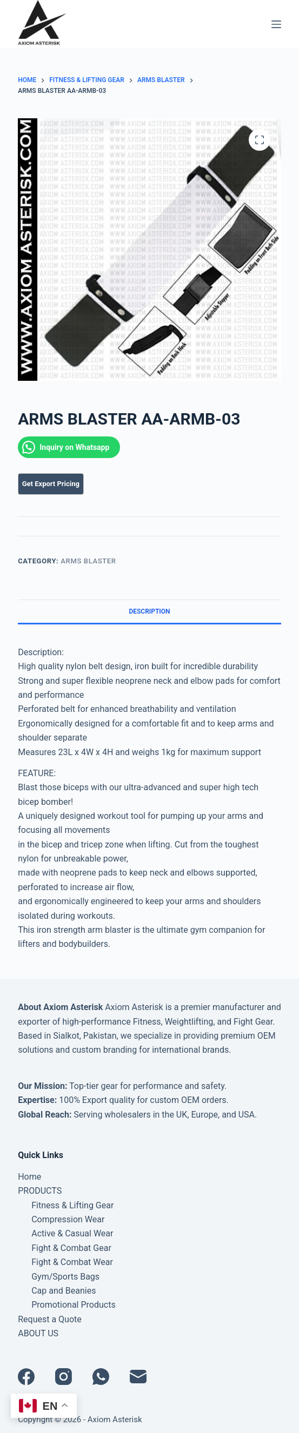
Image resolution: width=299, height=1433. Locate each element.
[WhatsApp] (100, 1376)
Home (29, 1177)
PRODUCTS (40, 1191)
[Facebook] (26, 1376)
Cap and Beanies (63, 1291)
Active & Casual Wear (72, 1233)
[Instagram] (63, 1376)
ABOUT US (38, 1333)
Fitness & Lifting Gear (72, 1205)
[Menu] (276, 24)
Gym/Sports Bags (65, 1276)
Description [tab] (149, 611)
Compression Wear (67, 1219)
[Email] (138, 1376)
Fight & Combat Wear (72, 1262)
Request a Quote (50, 1319)
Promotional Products (73, 1305)
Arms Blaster (88, 561)
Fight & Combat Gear (71, 1248)
